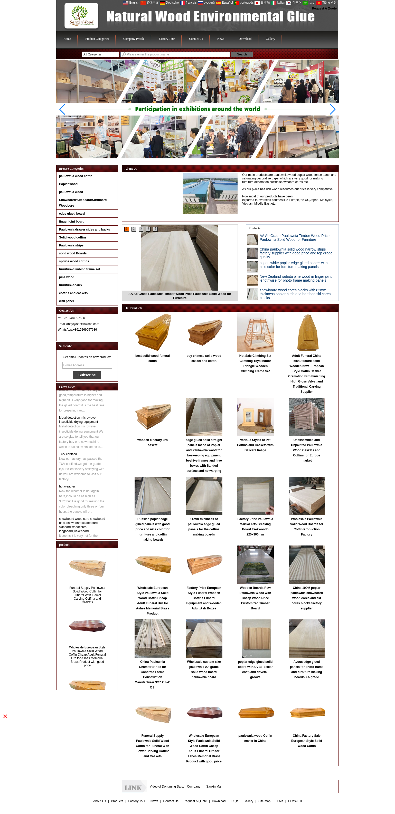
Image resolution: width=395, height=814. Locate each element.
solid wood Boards (73, 253)
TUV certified (68, 456)
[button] (189, 155)
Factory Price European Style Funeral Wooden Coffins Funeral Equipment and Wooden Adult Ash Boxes (203, 598)
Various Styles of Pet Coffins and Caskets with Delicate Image (255, 445)
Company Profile (133, 39)
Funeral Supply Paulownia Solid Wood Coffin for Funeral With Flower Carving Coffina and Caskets (87, 597)
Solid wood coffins (73, 237)
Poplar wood (68, 184)
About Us (99, 801)
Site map (264, 801)
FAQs (234, 801)
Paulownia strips (71, 245)
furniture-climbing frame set (79, 269)
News (220, 39)
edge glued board (72, 213)
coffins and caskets (73, 293)
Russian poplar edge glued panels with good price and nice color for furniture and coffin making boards (152, 529)
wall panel (66, 301)
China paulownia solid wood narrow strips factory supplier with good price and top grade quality (296, 253)
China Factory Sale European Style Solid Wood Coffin (306, 741)
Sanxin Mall (214, 786)
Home (67, 39)
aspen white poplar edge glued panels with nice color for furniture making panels (294, 265)
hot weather (67, 488)
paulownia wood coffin (75, 176)
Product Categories (97, 39)
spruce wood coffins (74, 261)
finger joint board (71, 221)
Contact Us (196, 39)
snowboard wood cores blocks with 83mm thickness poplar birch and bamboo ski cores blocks (295, 294)
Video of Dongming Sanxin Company (175, 786)
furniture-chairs (70, 285)
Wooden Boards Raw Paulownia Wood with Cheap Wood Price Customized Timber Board (255, 598)
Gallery (270, 39)
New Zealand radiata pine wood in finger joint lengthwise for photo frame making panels (296, 278)
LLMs (279, 801)
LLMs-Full (295, 801)
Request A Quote (324, 8)
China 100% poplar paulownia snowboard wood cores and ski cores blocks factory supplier (306, 598)
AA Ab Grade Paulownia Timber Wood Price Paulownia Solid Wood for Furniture (295, 238)
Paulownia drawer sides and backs (84, 229)
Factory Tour (167, 39)
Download (245, 39)
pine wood (66, 277)
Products (117, 801)
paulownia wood (71, 192)
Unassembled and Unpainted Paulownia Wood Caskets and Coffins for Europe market (306, 450)
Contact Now (87, 336)
